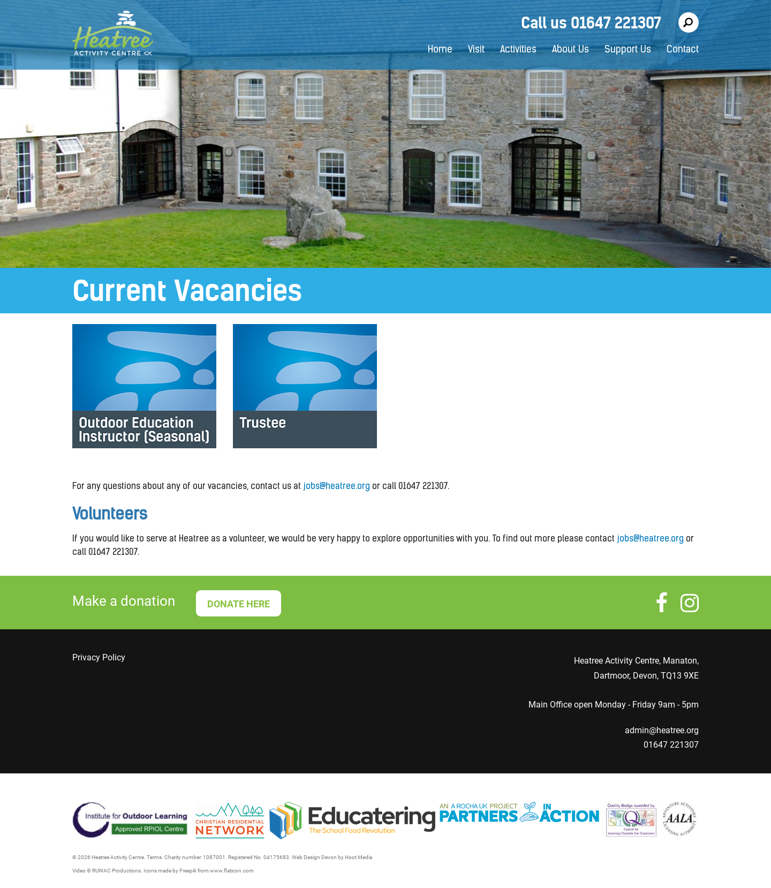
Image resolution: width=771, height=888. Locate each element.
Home (440, 50)
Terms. (155, 857)
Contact (683, 50)
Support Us (627, 50)
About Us (570, 50)
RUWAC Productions (116, 871)
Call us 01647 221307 (591, 22)
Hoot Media (358, 857)
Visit (476, 50)
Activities (518, 50)
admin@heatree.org (662, 730)
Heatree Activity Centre (112, 35)
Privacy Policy (98, 657)
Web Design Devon (314, 857)
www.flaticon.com (232, 871)
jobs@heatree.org (336, 487)
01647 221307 (671, 745)
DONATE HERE (238, 603)
